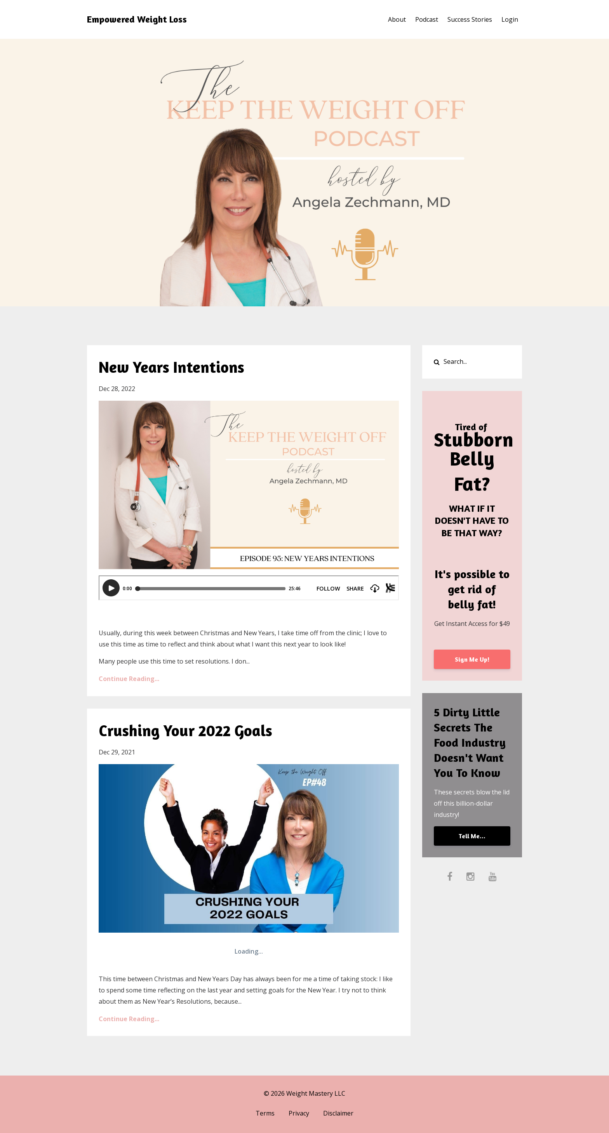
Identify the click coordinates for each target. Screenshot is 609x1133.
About (397, 19)
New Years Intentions (171, 367)
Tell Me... (472, 836)
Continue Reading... (129, 678)
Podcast (426, 19)
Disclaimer (338, 1113)
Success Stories (469, 19)
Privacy (299, 1113)
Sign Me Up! (472, 659)
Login (509, 19)
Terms (265, 1113)
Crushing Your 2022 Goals (185, 730)
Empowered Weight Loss (137, 19)
